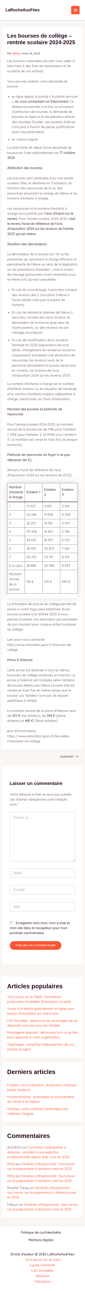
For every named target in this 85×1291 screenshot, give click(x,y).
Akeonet (42, 1276)
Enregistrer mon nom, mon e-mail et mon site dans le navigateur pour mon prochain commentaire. (40, 928)
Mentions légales (41, 1240)
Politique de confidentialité (41, 1232)
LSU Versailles (42, 1270)
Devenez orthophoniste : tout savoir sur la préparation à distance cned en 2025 (41, 1192)
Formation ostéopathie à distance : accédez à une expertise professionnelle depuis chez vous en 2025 (38, 1152)
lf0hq (11, 1164)
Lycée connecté (42, 1265)
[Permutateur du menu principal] (75, 10)
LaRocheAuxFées (22, 10)
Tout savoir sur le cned (42, 1259)
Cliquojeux (42, 1281)
